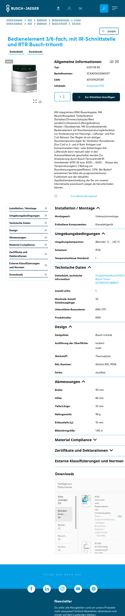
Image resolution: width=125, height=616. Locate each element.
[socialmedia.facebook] (31, 589)
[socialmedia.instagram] (62, 589)
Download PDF (96, 85)
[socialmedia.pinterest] (94, 589)
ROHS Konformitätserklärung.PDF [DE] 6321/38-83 (101, 550)
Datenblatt (16, 51)
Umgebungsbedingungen (28, 216)
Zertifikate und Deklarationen (28, 254)
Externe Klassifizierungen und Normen (28, 265)
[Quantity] (62, 96)
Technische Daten (28, 223)
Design (28, 230)
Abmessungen (28, 237)
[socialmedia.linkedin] (47, 589)
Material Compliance (28, 245)
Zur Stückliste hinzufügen (96, 97)
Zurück (109, 31)
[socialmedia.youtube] (78, 589)
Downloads (35, 51)
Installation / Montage (28, 208)
